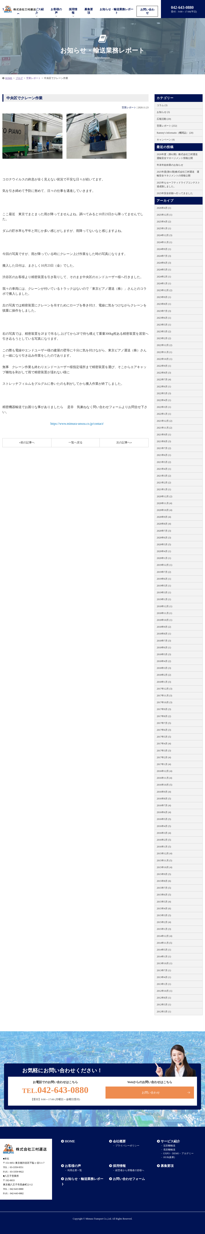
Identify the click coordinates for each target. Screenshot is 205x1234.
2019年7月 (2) (164, 572)
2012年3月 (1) (164, 1011)
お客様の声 (56, 11)
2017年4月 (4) (164, 743)
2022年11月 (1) (164, 352)
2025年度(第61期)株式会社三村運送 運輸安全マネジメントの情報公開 (178, 173)
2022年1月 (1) (164, 413)
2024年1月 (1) (164, 283)
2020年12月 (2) (164, 496)
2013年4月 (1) (164, 977)
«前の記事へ (27, 442)
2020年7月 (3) (164, 530)
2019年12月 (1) (164, 565)
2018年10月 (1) (164, 620)
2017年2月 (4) (164, 757)
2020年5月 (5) (164, 544)
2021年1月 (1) (164, 489)
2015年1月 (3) (164, 929)
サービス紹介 (170, 1141)
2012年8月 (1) (164, 997)
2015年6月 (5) (164, 894)
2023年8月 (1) (164, 304)
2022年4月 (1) (164, 400)
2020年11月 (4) (164, 503)
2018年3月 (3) (164, 668)
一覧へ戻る (75, 442)
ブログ (19, 78)
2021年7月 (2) (164, 448)
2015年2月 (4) (164, 922)
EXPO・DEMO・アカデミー (178, 1153)
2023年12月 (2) (164, 290)
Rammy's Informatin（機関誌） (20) (175, 132)
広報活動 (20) (164, 119)
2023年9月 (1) (164, 297)
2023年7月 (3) (164, 311)
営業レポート (129, 107)
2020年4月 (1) (164, 551)
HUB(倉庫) (169, 1157)
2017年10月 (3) (164, 702)
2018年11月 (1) (164, 613)
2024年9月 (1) (164, 249)
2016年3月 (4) (164, 833)
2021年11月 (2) (164, 427)
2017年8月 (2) (164, 716)
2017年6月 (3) (164, 730)
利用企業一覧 (74, 1170)
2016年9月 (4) (164, 791)
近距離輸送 (169, 1145)
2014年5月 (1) (164, 949)
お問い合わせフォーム (129, 1179)
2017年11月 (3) (164, 695)
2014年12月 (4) (164, 936)
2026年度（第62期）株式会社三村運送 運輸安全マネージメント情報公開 (178, 156)
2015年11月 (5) (164, 860)
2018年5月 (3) (164, 654)
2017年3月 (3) (164, 750)
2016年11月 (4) (164, 778)
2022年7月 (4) (164, 379)
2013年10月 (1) (164, 963)
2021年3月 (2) (164, 475)
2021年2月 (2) (164, 482)
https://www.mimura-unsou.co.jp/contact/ (77, 423)
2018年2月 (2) (164, 674)
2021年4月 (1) (164, 469)
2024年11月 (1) (164, 242)
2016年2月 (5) (164, 839)
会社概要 (119, 1141)
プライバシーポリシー (127, 1145)
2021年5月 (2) (164, 462)
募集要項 (88, 11)
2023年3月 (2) (164, 331)
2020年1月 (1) (164, 558)
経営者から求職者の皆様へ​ (129, 1170)
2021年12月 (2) (164, 421)
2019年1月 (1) (164, 599)
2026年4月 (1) (164, 208)
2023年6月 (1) (164, 317)
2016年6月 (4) (164, 812)
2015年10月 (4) (164, 867)
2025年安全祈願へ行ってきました (175, 193)
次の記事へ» (124, 442)
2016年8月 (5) (164, 798)
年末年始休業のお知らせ (170, 165)
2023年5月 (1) (164, 324)
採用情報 (119, 1165)
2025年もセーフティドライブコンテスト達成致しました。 (178, 184)
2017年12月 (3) (164, 688)
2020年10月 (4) (164, 510)
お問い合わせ (147, 11)
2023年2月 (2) (164, 338)
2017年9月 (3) (164, 709)
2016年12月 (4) (164, 771)
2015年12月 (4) (164, 853)
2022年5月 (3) (164, 393)
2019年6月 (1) (164, 578)
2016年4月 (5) (164, 826)
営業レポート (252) (167, 125)
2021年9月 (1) (164, 434)
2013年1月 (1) (164, 984)
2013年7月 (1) (164, 970)
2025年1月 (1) (164, 228)
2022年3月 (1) (164, 407)
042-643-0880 (55, 1090)
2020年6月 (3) (164, 537)
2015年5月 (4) (164, 901)
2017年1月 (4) (164, 764)
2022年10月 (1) (164, 359)
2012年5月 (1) (164, 1004)
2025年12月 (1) (164, 214)
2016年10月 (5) (164, 784)
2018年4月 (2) (164, 661)
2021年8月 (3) (164, 441)
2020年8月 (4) (164, 523)
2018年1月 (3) (164, 681)
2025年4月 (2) (164, 221)
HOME (8, 78)
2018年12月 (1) (164, 606)
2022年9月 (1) (164, 365)
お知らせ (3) (163, 112)
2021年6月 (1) (164, 455)
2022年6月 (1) (164, 386)
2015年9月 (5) (164, 874)
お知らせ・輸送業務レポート (116, 11)
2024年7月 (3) (164, 256)
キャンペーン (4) (166, 139)
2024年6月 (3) (164, 262)
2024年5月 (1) (164, 269)
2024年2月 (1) (164, 276)
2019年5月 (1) (164, 585)
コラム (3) (162, 105)
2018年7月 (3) (164, 640)
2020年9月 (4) (164, 517)
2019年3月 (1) (164, 592)
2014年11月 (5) (164, 942)
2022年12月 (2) (164, 345)
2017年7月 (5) (164, 723)
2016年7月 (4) (164, 805)
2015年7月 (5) (164, 887)
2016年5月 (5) (164, 819)
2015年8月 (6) (164, 881)
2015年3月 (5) (164, 915)
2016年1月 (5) (164, 846)
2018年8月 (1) (164, 633)
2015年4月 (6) (164, 908)
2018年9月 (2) (164, 626)
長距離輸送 (169, 1149)
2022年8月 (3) (164, 372)
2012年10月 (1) (164, 990)
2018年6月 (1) (164, 647)
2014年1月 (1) (164, 956)
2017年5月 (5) (164, 736)
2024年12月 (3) (164, 235)
